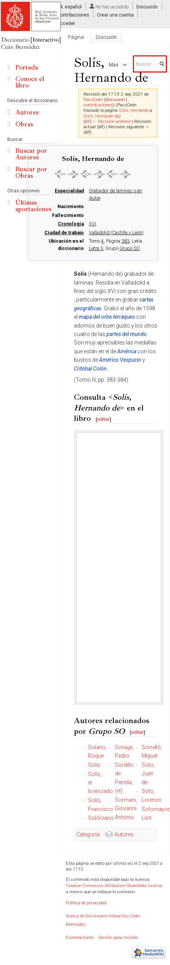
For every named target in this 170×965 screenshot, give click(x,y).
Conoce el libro (29, 82)
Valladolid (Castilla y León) (116, 232)
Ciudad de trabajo (64, 232)
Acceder (66, 23)
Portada (26, 67)
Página (76, 37)
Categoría (88, 834)
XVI (92, 224)
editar (103, 419)
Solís (94, 765)
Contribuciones (73, 15)
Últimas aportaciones (33, 205)
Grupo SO (129, 248)
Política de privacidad (86, 902)
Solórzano (101, 818)
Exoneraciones (80, 937)
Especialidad (69, 191)
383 (125, 241)
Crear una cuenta (115, 15)
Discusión (147, 7)
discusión (115, 99)
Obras (24, 124)
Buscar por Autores (31, 154)
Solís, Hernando (134, 110)
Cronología (71, 224)
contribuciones (98, 105)
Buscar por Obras (31, 172)
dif (87, 121)
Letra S (96, 248)
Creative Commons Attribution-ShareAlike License (114, 885)
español (73, 7)
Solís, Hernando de (101, 116)
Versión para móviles (118, 937)
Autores (124, 834)
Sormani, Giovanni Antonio (126, 808)
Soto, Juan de (148, 773)
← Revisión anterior (112, 121)
